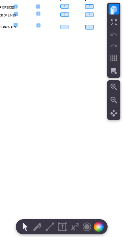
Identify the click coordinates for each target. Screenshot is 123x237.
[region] (61, 118)
